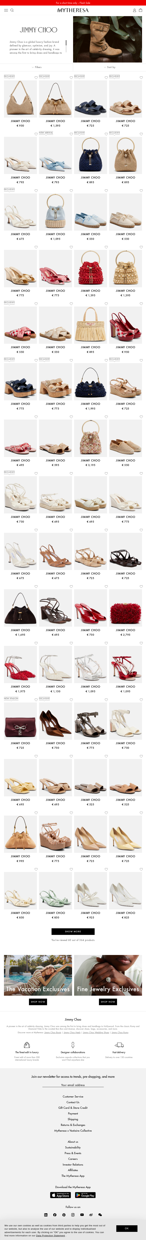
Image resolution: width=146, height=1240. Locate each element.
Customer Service (73, 1096)
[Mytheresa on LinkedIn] (46, 1214)
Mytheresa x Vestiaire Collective (73, 1130)
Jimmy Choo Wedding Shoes (96, 1032)
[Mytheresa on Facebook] (55, 1214)
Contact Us (73, 1102)
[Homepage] (73, 10)
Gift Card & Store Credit (72, 1108)
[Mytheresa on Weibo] (91, 1214)
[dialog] (73, 1230)
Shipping (73, 1119)
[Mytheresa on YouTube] (82, 1214)
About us (73, 1142)
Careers (73, 1159)
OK (127, 1228)
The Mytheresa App (73, 1176)
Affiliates (73, 1170)
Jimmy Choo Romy (120, 1032)
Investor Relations (73, 1164)
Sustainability (73, 1147)
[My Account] (135, 10)
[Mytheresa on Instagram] (73, 1214)
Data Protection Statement (50, 1235)
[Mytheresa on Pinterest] (64, 1214)
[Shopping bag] (141, 10)
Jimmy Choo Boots (52, 1032)
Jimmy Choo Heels (72, 1032)
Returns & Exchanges (73, 1125)
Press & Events (73, 1153)
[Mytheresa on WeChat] (100, 1214)
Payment (73, 1113)
